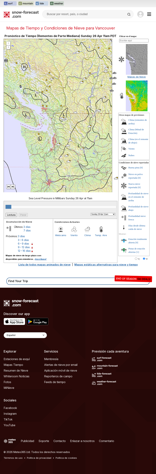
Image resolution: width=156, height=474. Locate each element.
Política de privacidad (39, 457)
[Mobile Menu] (149, 14)
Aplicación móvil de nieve (60, 370)
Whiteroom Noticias (16, 376)
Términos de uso (13, 457)
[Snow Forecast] (21, 14)
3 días (27, 226)
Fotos (7, 382)
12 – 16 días (24, 250)
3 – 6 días (23, 239)
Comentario (106, 441)
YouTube (9, 425)
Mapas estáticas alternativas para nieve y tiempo (106, 264)
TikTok (8, 419)
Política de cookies (66, 457)
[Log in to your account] (140, 14)
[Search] (129, 14)
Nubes (131, 155)
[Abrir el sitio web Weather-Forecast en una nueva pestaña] (57, 3)
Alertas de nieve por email (60, 365)
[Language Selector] (25, 335)
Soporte (43, 441)
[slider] (8, 207)
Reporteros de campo (58, 376)
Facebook (10, 408)
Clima (87, 235)
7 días (27, 230)
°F (147, 259)
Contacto (59, 441)
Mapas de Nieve (136, 76)
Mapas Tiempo (13, 365)
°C (139, 259)
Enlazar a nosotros (82, 441)
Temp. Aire (101, 235)
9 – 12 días (24, 247)
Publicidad (27, 441)
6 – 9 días (23, 243)
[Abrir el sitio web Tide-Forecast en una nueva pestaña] (41, 3)
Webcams (60, 235)
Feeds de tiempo (55, 382)
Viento (74, 235)
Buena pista (133, 167)
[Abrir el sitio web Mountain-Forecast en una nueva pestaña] (26, 3)
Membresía (51, 359)
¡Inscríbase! (40, 259)
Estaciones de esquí (17, 359)
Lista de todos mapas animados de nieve (44, 264)
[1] (137, 252)
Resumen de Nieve (16, 370)
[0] (141, 167)
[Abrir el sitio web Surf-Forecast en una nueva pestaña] (10, 3)
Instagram (10, 413)
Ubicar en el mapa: (128, 36)
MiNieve (9, 388)
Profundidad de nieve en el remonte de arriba (138, 197)
